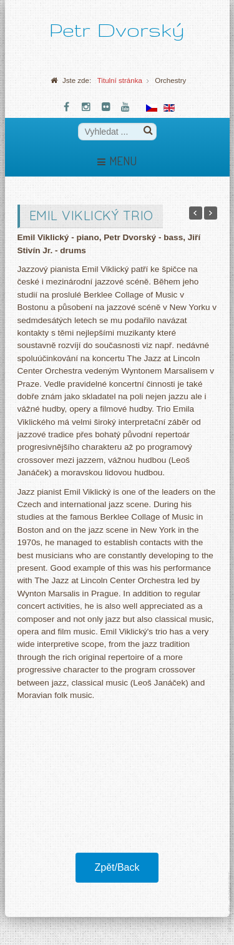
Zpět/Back (116, 867)
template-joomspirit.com (230, 902)
